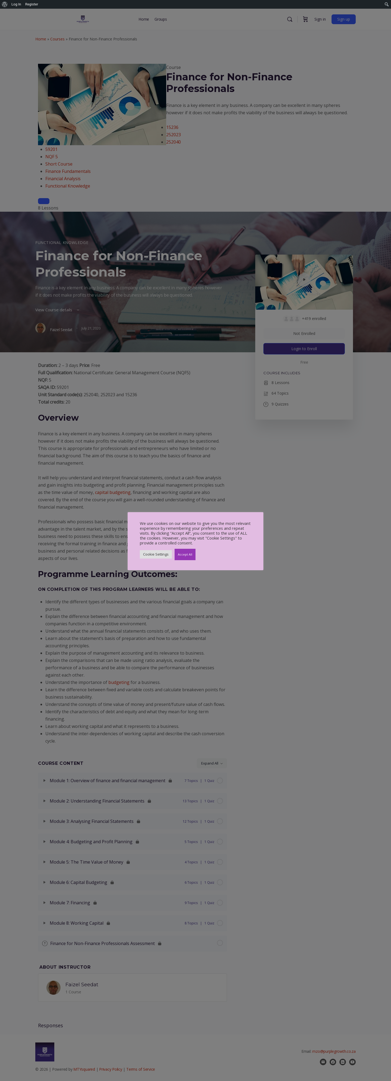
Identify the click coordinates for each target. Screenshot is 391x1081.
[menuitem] (5, 4)
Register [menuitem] (31, 4)
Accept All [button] (185, 554)
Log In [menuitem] (16, 4)
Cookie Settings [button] (156, 554)
